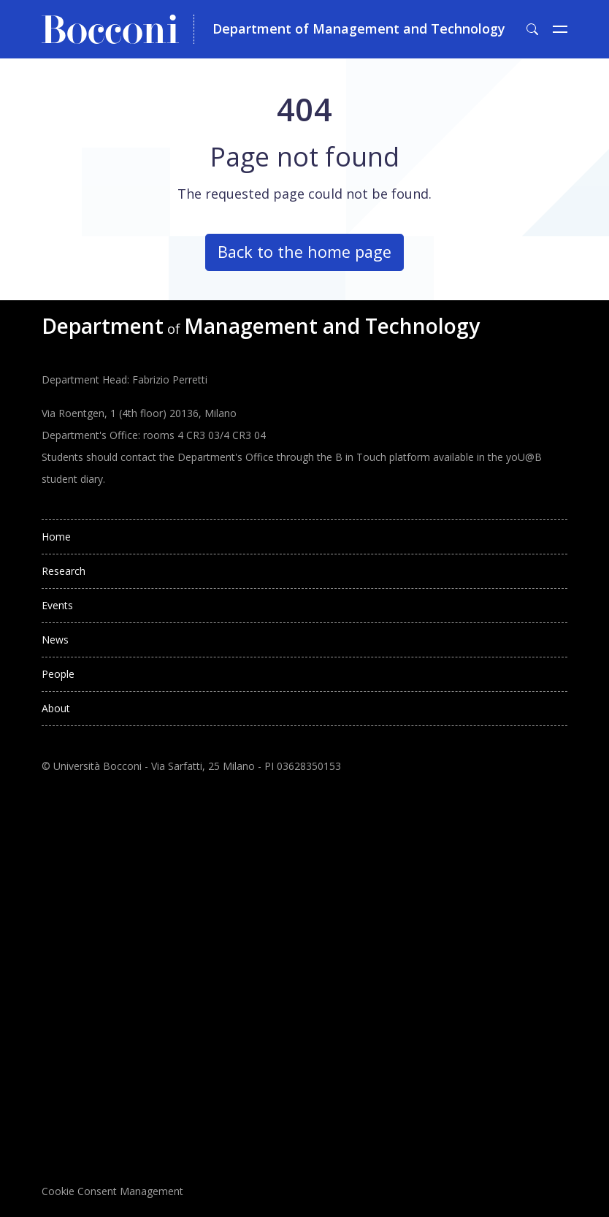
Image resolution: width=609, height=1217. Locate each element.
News (55, 639)
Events (57, 605)
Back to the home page (304, 251)
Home (56, 536)
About (56, 708)
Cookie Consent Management (112, 1191)
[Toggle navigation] (560, 29)
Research (63, 571)
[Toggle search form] (532, 29)
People (58, 674)
